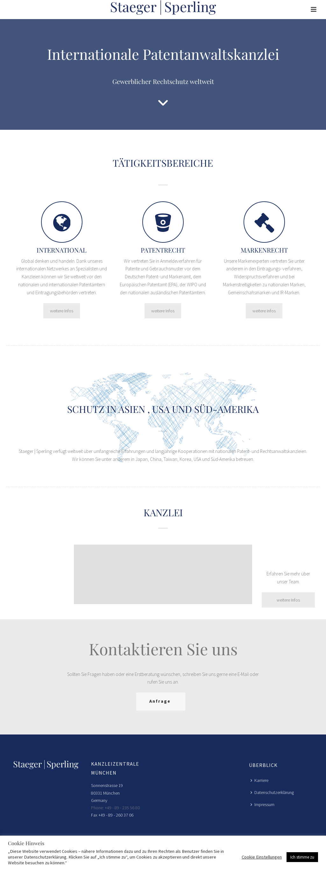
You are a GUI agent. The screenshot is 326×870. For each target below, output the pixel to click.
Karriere (259, 780)
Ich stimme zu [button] (302, 857)
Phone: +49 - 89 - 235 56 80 (115, 808)
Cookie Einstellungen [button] (262, 857)
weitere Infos (61, 311)
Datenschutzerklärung (272, 792)
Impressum (262, 804)
